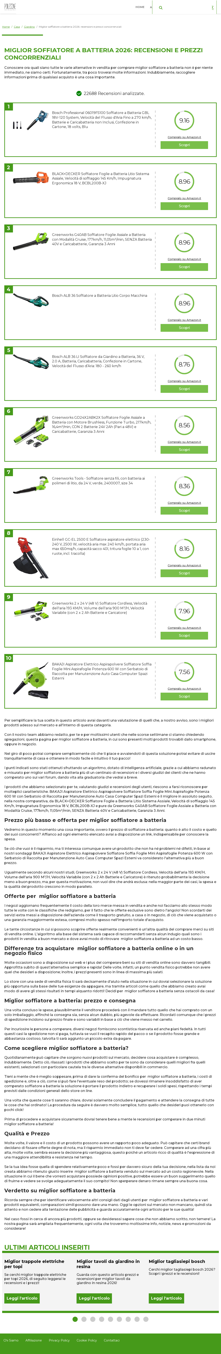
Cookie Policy (87, 1340)
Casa (187, 6)
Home (141, 6)
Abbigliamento (163, 6)
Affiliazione (33, 1340)
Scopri (184, 145)
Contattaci (112, 1340)
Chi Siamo (11, 1340)
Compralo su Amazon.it (184, 137)
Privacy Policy (59, 1340)
